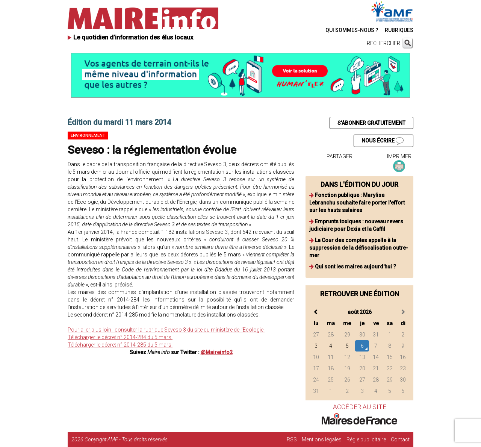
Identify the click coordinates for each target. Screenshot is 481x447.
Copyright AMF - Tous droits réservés (126, 439)
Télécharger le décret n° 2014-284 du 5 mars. (120, 337)
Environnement (88, 135)
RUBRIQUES (399, 30)
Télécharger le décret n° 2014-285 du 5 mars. (120, 345)
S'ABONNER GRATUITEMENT (371, 123)
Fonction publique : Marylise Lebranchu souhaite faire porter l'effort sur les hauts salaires (357, 202)
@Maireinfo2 (217, 352)
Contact (400, 439)
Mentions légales (322, 439)
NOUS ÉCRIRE (383, 141)
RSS (292, 439)
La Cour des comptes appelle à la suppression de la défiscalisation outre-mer (358, 247)
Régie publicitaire (366, 439)
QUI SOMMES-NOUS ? (351, 30)
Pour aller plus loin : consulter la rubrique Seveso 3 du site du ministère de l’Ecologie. (166, 330)
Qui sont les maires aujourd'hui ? (355, 267)
